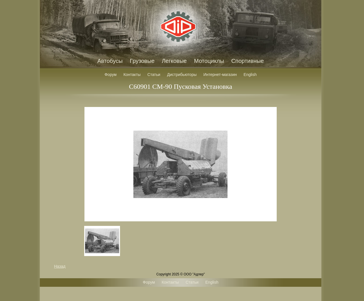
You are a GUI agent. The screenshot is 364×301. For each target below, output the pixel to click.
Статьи (153, 74)
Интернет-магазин (220, 74)
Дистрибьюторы (182, 74)
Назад (59, 266)
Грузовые (142, 61)
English (250, 74)
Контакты (131, 74)
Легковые (174, 61)
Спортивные (247, 61)
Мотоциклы (209, 61)
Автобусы (110, 61)
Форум (110, 74)
